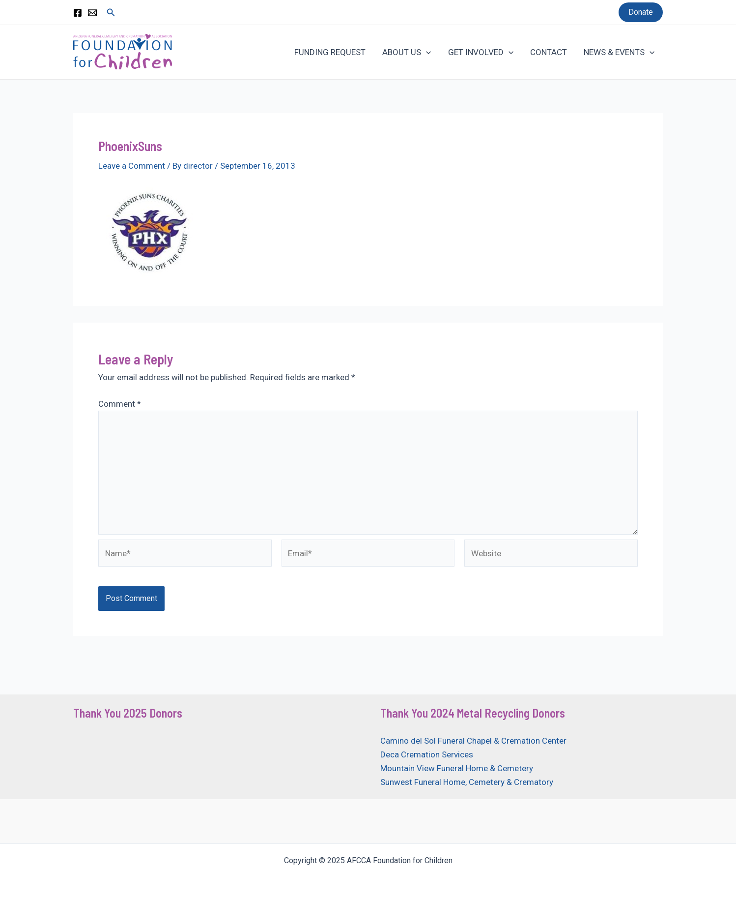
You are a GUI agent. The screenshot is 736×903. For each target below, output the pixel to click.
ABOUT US (406, 52)
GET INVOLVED (480, 52)
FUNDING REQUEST (330, 52)
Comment (119, 404)
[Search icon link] (111, 12)
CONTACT (548, 52)
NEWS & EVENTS (619, 52)
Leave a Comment (131, 166)
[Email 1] (92, 12)
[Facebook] (77, 12)
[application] (426, 52)
